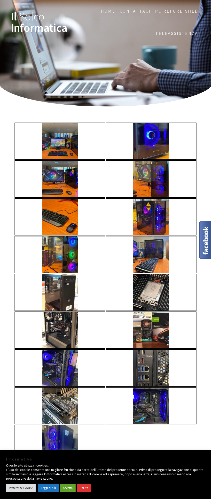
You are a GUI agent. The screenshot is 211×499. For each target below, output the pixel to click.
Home (108, 11)
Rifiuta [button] (84, 488)
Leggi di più (48, 488)
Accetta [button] (68, 488)
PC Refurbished (176, 11)
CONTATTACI (135, 11)
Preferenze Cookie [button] (21, 488)
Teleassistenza (176, 33)
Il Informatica (39, 22)
